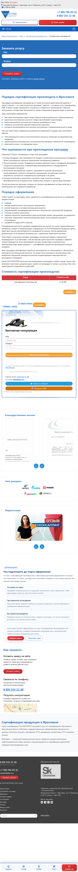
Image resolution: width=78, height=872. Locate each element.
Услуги (54, 867)
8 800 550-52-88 (66, 15)
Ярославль (13, 2)
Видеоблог (4, 834)
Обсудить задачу (16, 679)
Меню (6, 29)
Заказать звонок (20, 22)
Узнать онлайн (57, 22)
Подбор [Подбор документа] (38, 867)
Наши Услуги (4, 829)
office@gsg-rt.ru (18, 379)
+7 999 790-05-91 (9, 810)
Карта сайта (45, 856)
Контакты (3, 850)
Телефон (7, 61)
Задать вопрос (26, 303)
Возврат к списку (10, 306)
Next (42, 506)
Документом (10, 367)
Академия (8, 867)
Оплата (2, 845)
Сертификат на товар (7, 832)
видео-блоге (39, 78)
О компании (4, 840)
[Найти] (35, 856)
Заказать (69, 291)
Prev (36, 506)
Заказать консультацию (39, 354)
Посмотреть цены (34, 679)
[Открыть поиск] (74, 29)
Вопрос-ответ (5, 848)
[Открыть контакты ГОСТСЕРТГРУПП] (39, 748)
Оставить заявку (13, 711)
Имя (5, 52)
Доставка (3, 842)
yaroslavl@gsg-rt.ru (7, 813)
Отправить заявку (12, 73)
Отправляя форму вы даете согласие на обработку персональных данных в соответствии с (38, 366)
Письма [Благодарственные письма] (23, 867)
